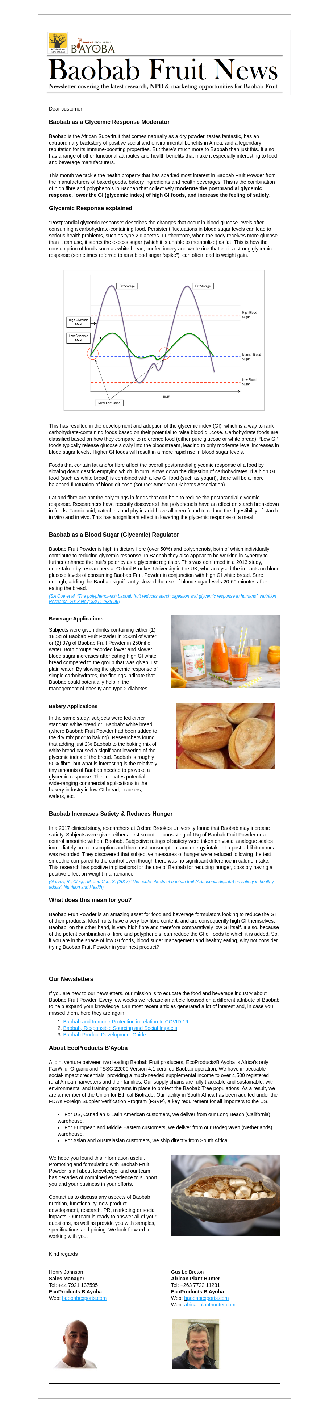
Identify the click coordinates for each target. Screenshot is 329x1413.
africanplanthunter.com (210, 1305)
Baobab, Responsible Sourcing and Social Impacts (120, 1028)
